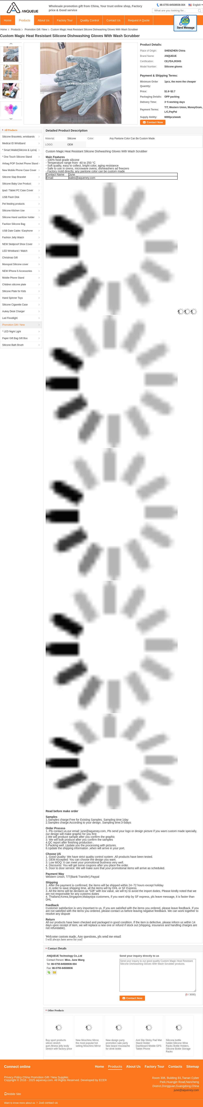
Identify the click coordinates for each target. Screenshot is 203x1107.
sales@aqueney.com (82, 177)
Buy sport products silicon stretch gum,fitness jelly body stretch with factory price (59, 1044)
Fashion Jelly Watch (13, 237)
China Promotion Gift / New (40, 1077)
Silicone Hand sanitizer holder (18, 217)
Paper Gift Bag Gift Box (15, 338)
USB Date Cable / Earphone (17, 230)
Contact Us (113, 20)
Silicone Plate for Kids (14, 291)
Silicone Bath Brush (13, 345)
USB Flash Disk (10, 197)
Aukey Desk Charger (13, 311)
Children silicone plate (14, 284)
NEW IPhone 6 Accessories (17, 271)
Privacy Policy (13, 1077)
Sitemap (192, 1066)
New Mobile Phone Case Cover (19, 170)
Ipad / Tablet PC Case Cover (17, 190)
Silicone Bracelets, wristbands (18, 136)
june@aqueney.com (93, 831)
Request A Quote (139, 20)
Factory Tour (65, 20)
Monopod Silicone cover (15, 264)
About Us (44, 20)
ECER (103, 1080)
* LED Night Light (11, 331)
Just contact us (48, 1102)
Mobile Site (12, 1094)
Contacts (175, 1066)
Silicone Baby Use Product (16, 183)
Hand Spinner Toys (12, 298)
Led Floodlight (9, 318)
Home (7, 20)
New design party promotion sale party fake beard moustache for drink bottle (118, 1044)
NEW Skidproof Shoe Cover (17, 244)
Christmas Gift (10, 257)
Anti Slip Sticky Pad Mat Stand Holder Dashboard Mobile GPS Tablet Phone (149, 1044)
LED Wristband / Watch (14, 250)
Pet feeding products (13, 203)
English (197, 4)
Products (24, 20)
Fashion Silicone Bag (13, 224)
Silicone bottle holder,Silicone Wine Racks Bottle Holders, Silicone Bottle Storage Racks (178, 1046)
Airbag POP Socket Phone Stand (20, 163)
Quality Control (89, 20)
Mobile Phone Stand (13, 277)
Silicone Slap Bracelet (14, 177)
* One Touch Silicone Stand (17, 156)
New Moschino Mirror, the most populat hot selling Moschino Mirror (88, 1043)
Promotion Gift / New (36, 29)
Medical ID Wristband (13, 143)
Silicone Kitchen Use (13, 210)
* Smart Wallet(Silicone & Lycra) (19, 150)
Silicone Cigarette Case (15, 304)
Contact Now (155, 122)
